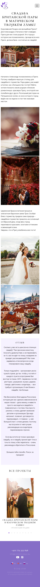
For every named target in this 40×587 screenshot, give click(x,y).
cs (13, 563)
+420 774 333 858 (20, 551)
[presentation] (3, 61)
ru (25, 563)
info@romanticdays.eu (20, 554)
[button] (8, 532)
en (19, 563)
